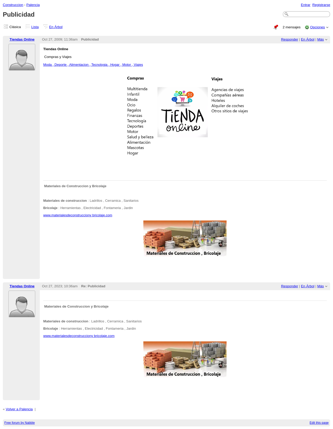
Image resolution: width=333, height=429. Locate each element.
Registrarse (321, 5)
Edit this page (319, 423)
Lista (35, 27)
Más (320, 39)
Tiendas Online (22, 39)
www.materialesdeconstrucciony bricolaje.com (77, 215)
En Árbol (56, 27)
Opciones (317, 27)
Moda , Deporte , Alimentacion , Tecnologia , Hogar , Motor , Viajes (93, 65)
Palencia (33, 5)
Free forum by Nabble (19, 423)
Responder (289, 39)
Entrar (305, 5)
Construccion (13, 5)
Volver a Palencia (19, 409)
